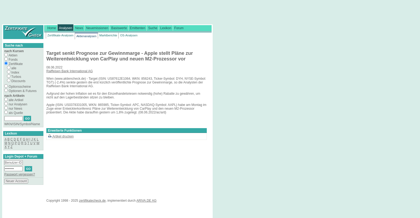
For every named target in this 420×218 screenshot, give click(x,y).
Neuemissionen (97, 28)
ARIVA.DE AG (146, 200)
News (79, 28)
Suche (152, 28)
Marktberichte (108, 35)
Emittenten (137, 28)
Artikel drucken (61, 136)
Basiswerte (119, 28)
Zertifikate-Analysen (60, 35)
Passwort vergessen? (19, 174)
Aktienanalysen (86, 36)
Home (51, 28)
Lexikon (165, 28)
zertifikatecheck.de (92, 200)
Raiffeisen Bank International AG (69, 71)
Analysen (65, 28)
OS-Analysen (128, 35)
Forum (179, 28)
